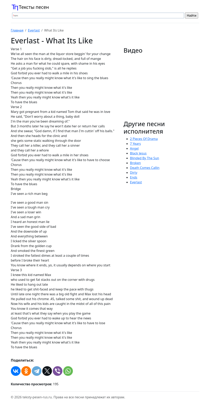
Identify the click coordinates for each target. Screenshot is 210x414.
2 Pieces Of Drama (144, 139)
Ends (133, 177)
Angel (134, 148)
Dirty (133, 172)
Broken (135, 163)
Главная (17, 30)
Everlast (34, 30)
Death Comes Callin (144, 168)
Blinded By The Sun (144, 158)
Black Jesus (138, 153)
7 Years (135, 143)
